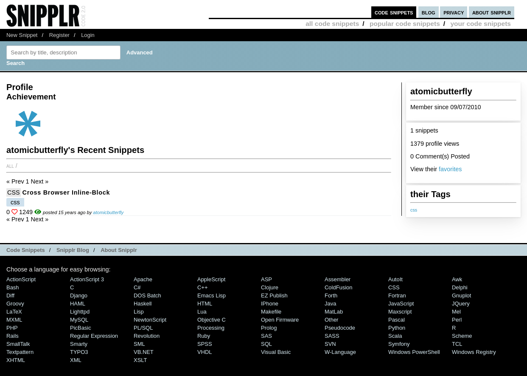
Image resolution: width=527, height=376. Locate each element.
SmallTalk (18, 344)
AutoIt (395, 279)
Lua (202, 311)
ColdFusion (339, 287)
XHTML (15, 360)
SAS (266, 336)
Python (396, 328)
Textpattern (20, 352)
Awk (457, 279)
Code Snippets (25, 250)
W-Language (340, 352)
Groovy (15, 303)
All (10, 165)
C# (137, 287)
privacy (453, 12)
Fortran (397, 295)
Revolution (147, 336)
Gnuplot (461, 295)
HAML (77, 303)
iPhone (269, 303)
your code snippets (480, 23)
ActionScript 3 (87, 279)
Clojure (269, 287)
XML (75, 360)
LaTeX (14, 311)
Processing (210, 328)
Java (330, 303)
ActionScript (21, 279)
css (413, 209)
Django (78, 295)
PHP (12, 328)
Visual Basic (276, 352)
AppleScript (211, 279)
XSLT (140, 360)
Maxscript (400, 311)
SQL (266, 344)
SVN (330, 344)
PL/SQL (143, 328)
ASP (266, 279)
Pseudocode (340, 328)
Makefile (271, 311)
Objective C (211, 320)
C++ (202, 287)
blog (428, 12)
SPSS (204, 344)
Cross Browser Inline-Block (66, 192)
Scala (395, 336)
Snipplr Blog (72, 250)
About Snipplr (119, 250)
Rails (12, 336)
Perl (457, 320)
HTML (204, 303)
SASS (332, 336)
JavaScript (401, 303)
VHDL (204, 352)
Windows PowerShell (414, 352)
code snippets (394, 12)
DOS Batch (147, 295)
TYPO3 (79, 352)
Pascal (396, 320)
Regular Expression (94, 336)
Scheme (462, 336)
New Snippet (21, 35)
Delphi (460, 287)
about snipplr (491, 12)
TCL (457, 344)
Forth (331, 295)
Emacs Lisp (211, 295)
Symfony (398, 344)
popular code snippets (405, 23)
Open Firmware (280, 320)
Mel (456, 311)
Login (88, 35)
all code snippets (332, 23)
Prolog (269, 328)
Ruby (203, 336)
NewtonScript (150, 320)
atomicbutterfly (108, 212)
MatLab (334, 311)
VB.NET (144, 352)
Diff (10, 295)
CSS (13, 192)
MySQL (79, 320)
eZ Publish (274, 295)
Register (59, 35)
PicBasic (80, 328)
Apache (143, 279)
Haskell (142, 303)
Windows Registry (474, 352)
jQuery (461, 303)
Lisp (139, 311)
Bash (12, 287)
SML (139, 344)
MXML (14, 320)
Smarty (78, 344)
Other (331, 320)
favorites (450, 169)
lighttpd (80, 311)
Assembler (337, 279)
